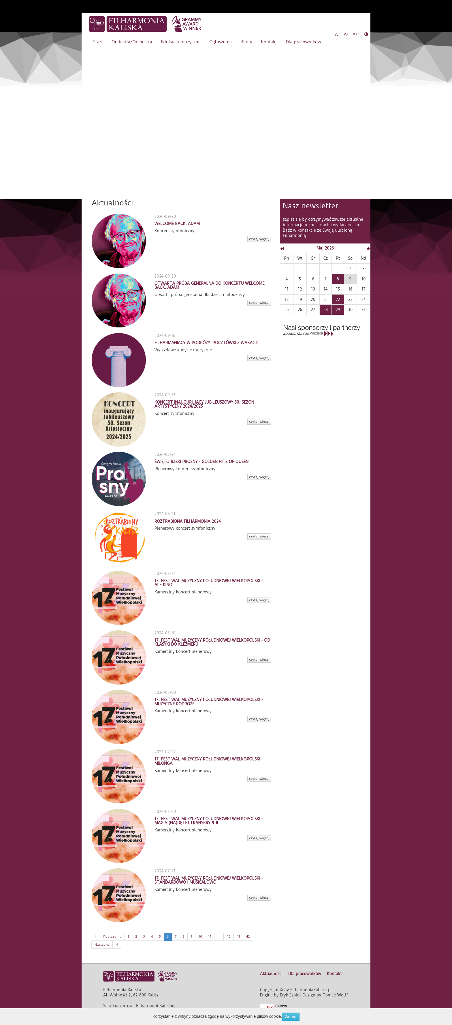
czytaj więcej (259, 239)
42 (248, 936)
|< (96, 936)
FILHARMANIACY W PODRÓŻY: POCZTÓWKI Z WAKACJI (206, 342)
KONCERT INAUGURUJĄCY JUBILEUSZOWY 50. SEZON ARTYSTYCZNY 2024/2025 (204, 404)
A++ (356, 34)
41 (238, 936)
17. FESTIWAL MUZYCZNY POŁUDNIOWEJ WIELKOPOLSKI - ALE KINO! (209, 582)
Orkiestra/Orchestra (132, 41)
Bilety (246, 41)
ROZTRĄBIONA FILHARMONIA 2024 (188, 521)
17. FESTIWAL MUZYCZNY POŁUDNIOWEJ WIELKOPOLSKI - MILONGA (209, 761)
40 (229, 936)
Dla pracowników (303, 41)
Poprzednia (112, 936)
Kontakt (269, 41)
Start (98, 41)
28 (325, 309)
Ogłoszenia (220, 41)
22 (338, 299)
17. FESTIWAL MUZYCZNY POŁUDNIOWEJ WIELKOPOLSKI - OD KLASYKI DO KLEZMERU (212, 642)
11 (209, 936)
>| (117, 944)
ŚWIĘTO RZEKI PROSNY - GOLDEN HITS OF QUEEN (201, 461)
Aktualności (271, 973)
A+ (346, 34)
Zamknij (290, 1016)
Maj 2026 (325, 248)
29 (338, 309)
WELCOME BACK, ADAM (177, 223)
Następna (102, 944)
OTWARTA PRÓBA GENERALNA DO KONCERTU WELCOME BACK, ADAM (210, 285)
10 (200, 936)
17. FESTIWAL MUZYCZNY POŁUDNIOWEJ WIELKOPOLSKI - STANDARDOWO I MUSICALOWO (209, 880)
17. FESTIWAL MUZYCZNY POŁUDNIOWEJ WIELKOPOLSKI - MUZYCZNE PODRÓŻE (209, 701)
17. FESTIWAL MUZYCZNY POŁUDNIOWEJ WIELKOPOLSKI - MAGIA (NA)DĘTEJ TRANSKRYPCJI (209, 820)
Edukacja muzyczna (181, 41)
